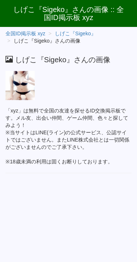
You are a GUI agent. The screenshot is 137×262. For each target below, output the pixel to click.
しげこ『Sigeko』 (75, 33)
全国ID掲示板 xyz (25, 33)
